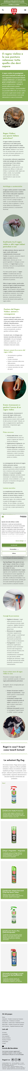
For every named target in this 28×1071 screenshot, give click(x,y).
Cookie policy (5, 1041)
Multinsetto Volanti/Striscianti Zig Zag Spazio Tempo (14, 891)
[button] (2, 10)
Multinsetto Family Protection (13, 811)
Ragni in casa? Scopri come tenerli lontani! (14, 748)
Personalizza (14, 549)
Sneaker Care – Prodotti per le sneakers (11, 1020)
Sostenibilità (5, 1034)
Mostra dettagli (19, 540)
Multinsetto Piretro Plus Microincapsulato (12, 931)
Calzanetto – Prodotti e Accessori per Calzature (12, 1019)
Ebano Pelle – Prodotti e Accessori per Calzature (13, 1024)
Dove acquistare (5, 1036)
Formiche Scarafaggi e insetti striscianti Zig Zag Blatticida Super (13, 975)
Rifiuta (14, 553)
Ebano (3, 1017)
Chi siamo (4, 1032)
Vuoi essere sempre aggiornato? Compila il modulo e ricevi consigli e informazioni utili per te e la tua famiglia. (13, 1053)
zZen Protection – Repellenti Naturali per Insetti (12, 1026)
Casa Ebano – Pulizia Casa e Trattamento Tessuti (13, 1022)
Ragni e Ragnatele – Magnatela (14, 851)
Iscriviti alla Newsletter (10, 1048)
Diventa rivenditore (6, 1037)
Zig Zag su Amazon (6, 1039)
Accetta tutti (14, 545)
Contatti (4, 1043)
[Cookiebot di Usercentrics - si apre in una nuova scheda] (20, 517)
